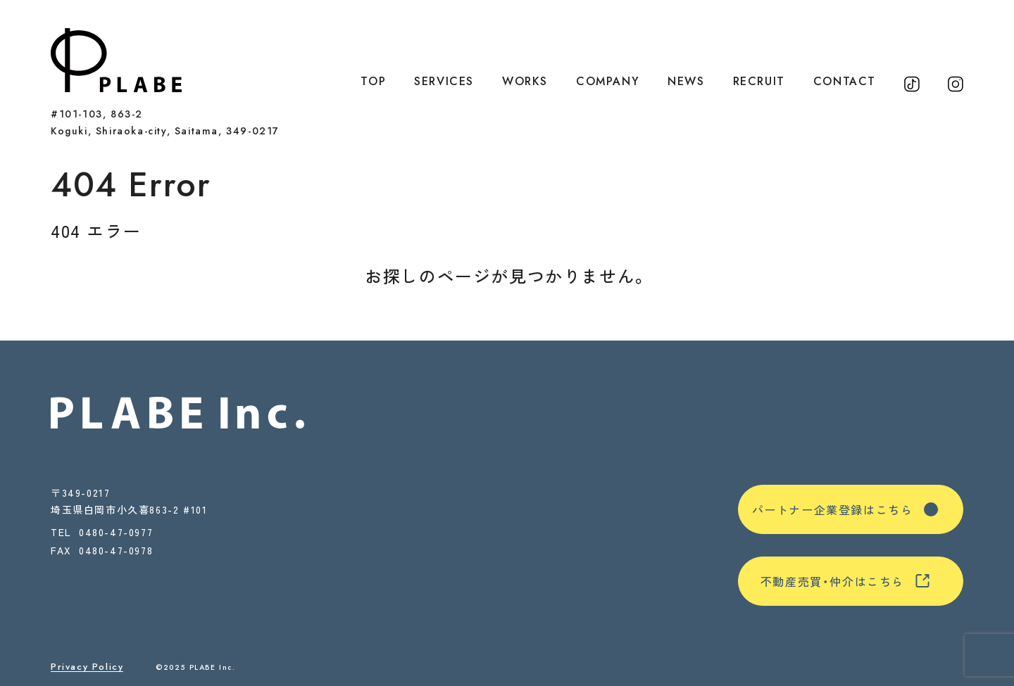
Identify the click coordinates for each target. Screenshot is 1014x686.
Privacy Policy (87, 667)
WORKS (525, 81)
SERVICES (444, 81)
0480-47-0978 (116, 551)
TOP (373, 81)
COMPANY (607, 81)
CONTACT (844, 81)
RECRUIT (759, 81)
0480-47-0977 (116, 532)
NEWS (686, 81)
